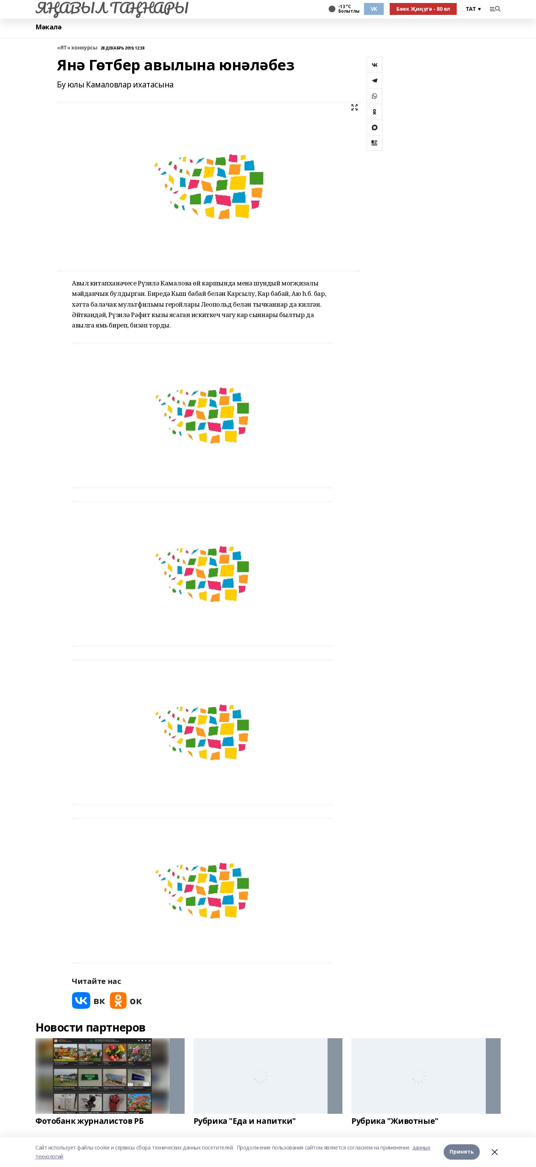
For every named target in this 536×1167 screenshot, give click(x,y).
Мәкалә (48, 27)
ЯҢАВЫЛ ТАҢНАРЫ (111, 8)
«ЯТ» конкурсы (77, 48)
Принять (462, 1151)
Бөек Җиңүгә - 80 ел (423, 8)
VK (374, 8)
